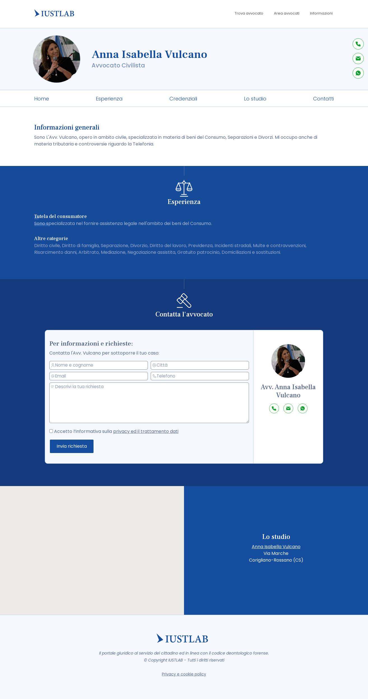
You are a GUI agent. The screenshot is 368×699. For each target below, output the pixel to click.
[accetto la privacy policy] (57, 430)
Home (41, 98)
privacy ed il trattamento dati (146, 431)
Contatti (323, 98)
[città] (200, 365)
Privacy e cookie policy (184, 674)
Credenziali (183, 98)
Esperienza (109, 98)
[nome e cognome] (101, 365)
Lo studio (255, 98)
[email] (101, 376)
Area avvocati (286, 13)
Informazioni (321, 13)
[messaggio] (152, 403)
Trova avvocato (249, 13)
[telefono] (200, 376)
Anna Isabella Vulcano (276, 546)
